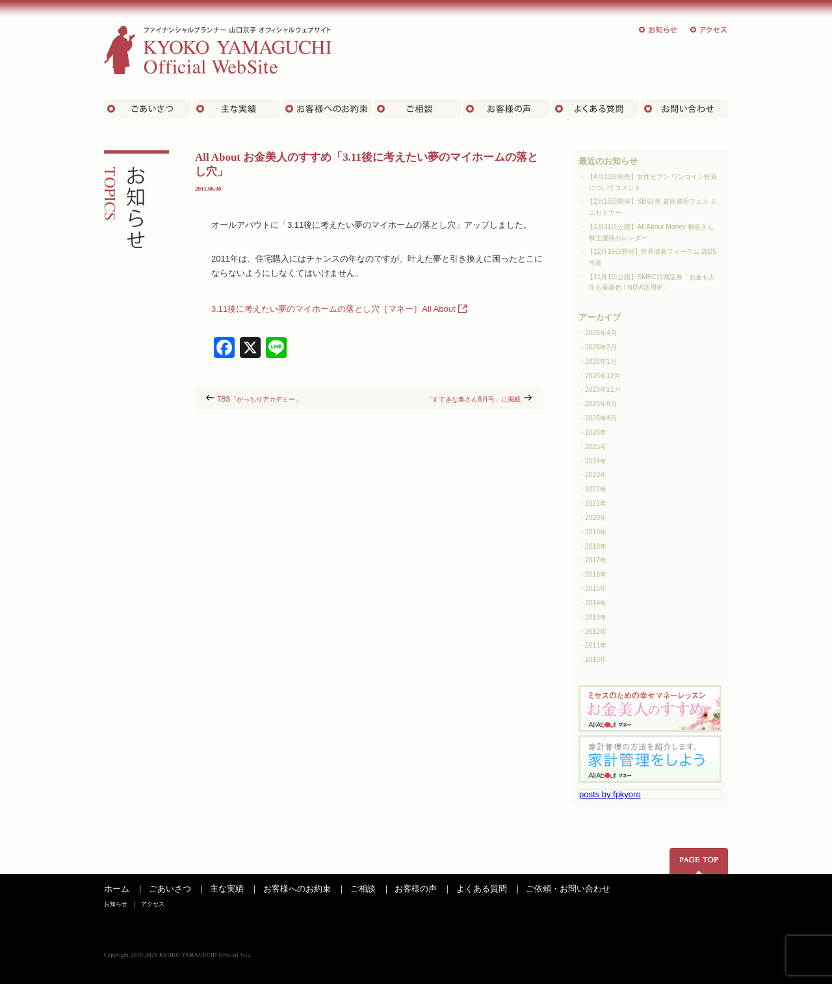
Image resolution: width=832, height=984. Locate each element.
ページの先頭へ (699, 861)
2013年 (595, 617)
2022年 (595, 489)
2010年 (595, 659)
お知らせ (658, 29)
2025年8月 (601, 403)
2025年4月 (601, 418)
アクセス (709, 29)
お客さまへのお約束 (327, 109)
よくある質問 (595, 109)
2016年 (595, 574)
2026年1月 (601, 361)
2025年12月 (603, 375)
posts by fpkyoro (610, 794)
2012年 (595, 631)
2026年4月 (601, 332)
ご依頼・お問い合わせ (568, 889)
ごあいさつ (147, 109)
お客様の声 (506, 109)
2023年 (595, 474)
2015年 (595, 588)
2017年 (595, 560)
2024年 (595, 461)
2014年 (595, 603)
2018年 (595, 546)
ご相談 (417, 109)
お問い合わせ (684, 109)
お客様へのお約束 (297, 889)
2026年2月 (601, 347)
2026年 (595, 432)
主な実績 (236, 109)
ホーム (116, 889)
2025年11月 (603, 389)
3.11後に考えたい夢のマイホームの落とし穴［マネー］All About (333, 309)
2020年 (595, 517)
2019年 (595, 532)
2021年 (595, 503)
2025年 (595, 446)
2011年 (595, 645)
